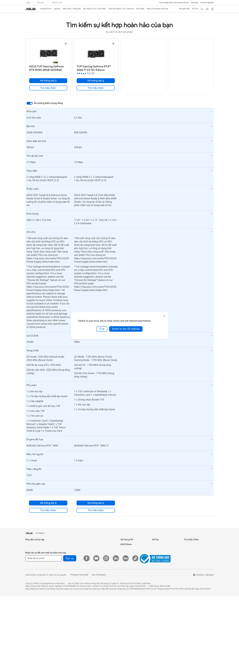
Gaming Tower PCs (33, 590)
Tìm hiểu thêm (48, 88)
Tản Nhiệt (61, 570)
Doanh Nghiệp (207, 2)
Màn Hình (29, 572)
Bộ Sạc (91, 583)
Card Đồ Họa (63, 560)
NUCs (28, 595)
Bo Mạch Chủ (63, 556)
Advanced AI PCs (192, 553)
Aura (186, 562)
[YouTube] (96, 616)
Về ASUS (124, 544)
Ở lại (102, 328)
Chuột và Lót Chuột (97, 562)
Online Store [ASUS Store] (45, 8)
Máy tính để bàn (32, 586)
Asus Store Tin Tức (128, 572)
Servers (91, 549)
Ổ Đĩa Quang (63, 574)
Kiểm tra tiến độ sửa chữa (163, 558)
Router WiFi (62, 597)
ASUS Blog (189, 544)
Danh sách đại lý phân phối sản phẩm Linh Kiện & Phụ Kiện (166, 580)
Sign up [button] (70, 616)
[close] (164, 316)
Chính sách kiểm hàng (130, 590)
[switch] (30, 103)
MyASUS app (158, 553)
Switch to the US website (126, 328)
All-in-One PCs (32, 581)
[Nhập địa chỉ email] (43, 616)
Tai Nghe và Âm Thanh (98, 567)
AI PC (186, 549)
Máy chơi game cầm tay (99, 597)
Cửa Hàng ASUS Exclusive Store (174, 2)
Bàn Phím (92, 558)
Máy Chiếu (30, 576)
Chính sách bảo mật (129, 595)
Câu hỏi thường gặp (129, 567)
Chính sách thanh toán (130, 581)
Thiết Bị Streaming (96, 572)
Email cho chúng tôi (161, 549)
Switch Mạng (94, 544)
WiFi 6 (59, 593)
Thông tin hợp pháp (79, 632)
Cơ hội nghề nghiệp (129, 558)
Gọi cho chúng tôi (160, 544)
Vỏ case (60, 583)
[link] (30, 9)
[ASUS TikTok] (135, 616)
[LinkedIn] (116, 616)
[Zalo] (126, 616)
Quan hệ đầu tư (127, 553)
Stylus (91, 588)
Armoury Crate (190, 558)
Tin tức (123, 549)
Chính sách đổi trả (128, 599)
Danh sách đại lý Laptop (163, 567)
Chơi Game (30, 558)
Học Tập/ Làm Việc (33, 549)
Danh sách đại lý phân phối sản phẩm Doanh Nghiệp (166, 573)
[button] (194, 2)
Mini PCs (29, 599)
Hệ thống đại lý (48, 80)
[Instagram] (106, 616)
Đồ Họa (28, 553)
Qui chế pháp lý (99, 632)
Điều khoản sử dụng (129, 576)
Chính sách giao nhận (130, 585)
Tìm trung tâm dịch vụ (162, 562)
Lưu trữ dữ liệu (63, 579)
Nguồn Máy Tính (64, 565)
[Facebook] (87, 616)
